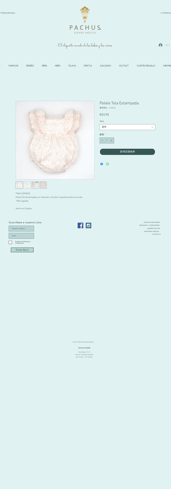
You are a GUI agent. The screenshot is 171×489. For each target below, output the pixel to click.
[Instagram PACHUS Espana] (88, 225)
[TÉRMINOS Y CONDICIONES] (149, 225)
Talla (102, 121)
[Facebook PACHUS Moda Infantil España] (80, 225)
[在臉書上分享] (102, 164)
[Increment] (112, 140)
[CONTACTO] (156, 234)
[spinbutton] (107, 140)
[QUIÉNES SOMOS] (153, 228)
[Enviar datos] (22, 250)
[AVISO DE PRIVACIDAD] (151, 222)
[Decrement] (102, 140)
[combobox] (127, 127)
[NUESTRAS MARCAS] (151, 231)
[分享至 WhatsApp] (108, 164)
